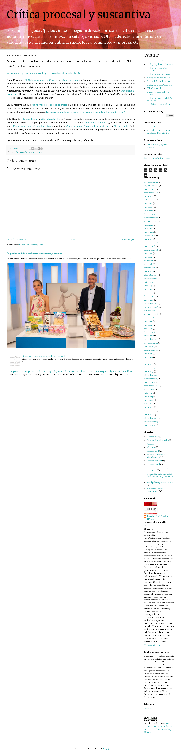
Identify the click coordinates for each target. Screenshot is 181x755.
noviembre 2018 (151, 243)
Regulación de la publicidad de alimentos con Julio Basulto (160, 475)
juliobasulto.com (29, 119)
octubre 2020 (149, 200)
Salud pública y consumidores (160, 482)
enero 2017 (149, 300)
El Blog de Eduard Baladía (158, 77)
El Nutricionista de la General (41, 80)
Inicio (73, 239)
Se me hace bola (42, 126)
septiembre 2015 (151, 350)
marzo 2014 (149, 407)
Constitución (153, 436)
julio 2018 (148, 253)
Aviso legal (149, 708)
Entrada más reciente (17, 239)
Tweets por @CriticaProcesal (157, 158)
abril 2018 (148, 264)
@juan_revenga (69, 80)
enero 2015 (148, 371)
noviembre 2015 (151, 343)
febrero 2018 (149, 267)
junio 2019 (148, 225)
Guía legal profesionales (158, 440)
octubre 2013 (149, 425)
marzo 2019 (149, 232)
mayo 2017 (148, 289)
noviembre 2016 (151, 307)
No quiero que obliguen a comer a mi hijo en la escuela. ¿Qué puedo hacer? (85, 112)
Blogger (107, 748)
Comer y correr (74, 126)
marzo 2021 (149, 196)
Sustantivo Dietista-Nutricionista (29, 152)
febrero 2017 (149, 296)
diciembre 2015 (150, 339)
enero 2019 (149, 239)
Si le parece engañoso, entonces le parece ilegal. (44, 356)
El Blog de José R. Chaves (158, 74)
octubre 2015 (149, 346)
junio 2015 (148, 353)
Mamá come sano (22, 126)
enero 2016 (149, 335)
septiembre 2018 (151, 250)
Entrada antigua (127, 239)
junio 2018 (148, 257)
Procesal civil (153, 451)
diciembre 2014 (150, 375)
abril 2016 (148, 328)
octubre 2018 (149, 246)
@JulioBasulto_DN (50, 119)
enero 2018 (149, 271)
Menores (151, 447)
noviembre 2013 (151, 421)
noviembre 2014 (151, 378)
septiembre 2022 (151, 192)
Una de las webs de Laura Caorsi (158, 93)
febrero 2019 (149, 235)
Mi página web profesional (159, 104)
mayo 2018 (148, 260)
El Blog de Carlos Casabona (159, 85)
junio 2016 (148, 325)
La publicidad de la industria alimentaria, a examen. (35, 254)
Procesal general (154, 460)
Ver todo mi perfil (152, 645)
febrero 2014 (149, 411)
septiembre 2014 (151, 385)
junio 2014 (148, 396)
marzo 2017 (149, 293)
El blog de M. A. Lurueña (158, 81)
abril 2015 (148, 360)
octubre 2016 (149, 310)
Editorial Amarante (155, 61)
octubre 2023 (149, 189)
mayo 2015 (148, 357)
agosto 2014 (149, 389)
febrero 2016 (149, 332)
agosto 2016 (149, 317)
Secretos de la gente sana (97, 126)
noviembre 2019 (151, 217)
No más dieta (121, 126)
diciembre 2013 (150, 418)
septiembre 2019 (151, 221)
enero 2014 (149, 414)
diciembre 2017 (150, 275)
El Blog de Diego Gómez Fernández (158, 69)
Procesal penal (153, 464)
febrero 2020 (149, 214)
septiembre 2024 (151, 185)
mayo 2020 (148, 210)
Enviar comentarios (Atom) (31, 244)
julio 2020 (148, 203)
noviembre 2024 (151, 182)
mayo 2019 (148, 228)
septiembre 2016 (151, 314)
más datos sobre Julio (97, 122)
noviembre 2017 (151, 278)
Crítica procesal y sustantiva (79, 14)
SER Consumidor (155, 88)
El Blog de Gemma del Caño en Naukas (159, 99)
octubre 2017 (149, 282)
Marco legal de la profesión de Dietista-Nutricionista (159, 132)
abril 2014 (148, 403)
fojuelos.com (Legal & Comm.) (157, 146)
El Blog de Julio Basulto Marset (160, 64)
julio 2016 (148, 321)
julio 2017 (148, 285)
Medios (150, 444)
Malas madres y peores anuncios (49, 105)
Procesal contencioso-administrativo (157, 456)
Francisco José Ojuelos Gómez (157, 518)
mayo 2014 (148, 400)
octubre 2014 (149, 382)
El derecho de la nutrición (158, 126)
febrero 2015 (149, 368)
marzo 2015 (148, 364)
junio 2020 (148, 207)
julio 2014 (148, 393)
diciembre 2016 (151, 303)
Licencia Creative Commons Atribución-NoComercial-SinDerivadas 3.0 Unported (158, 728)
